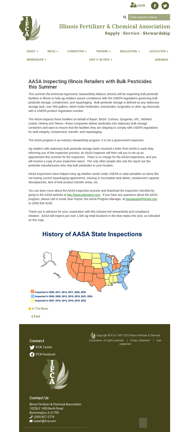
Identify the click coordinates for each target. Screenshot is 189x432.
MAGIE (52, 51)
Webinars (161, 59)
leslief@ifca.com (43, 421)
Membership (36, 59)
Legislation (158, 51)
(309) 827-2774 (42, 417)
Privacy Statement (140, 340)
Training (103, 51)
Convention (76, 51)
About (32, 51)
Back (35, 316)
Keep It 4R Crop (100, 59)
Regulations (130, 51)
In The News (40, 308)
